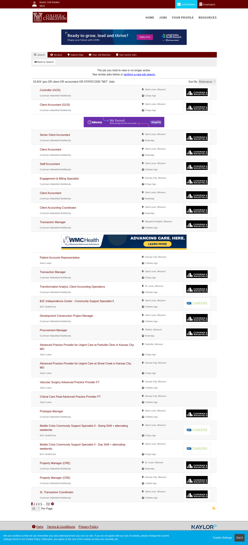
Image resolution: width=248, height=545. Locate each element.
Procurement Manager (53, 330)
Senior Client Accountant (55, 134)
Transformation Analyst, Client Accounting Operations (72, 286)
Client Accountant (50, 149)
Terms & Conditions (61, 526)
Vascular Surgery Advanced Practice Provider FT (70, 382)
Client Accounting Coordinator (58, 207)
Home (150, 17)
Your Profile (183, 17)
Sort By (192, 81)
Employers (207, 4)
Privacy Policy (88, 526)
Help (37, 526)
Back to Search (44, 62)
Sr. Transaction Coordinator (56, 492)
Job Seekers (186, 4)
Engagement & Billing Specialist (59, 178)
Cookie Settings (222, 537)
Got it (239, 537)
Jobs (163, 17)
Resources (208, 17)
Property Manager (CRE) (55, 463)
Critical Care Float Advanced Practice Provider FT (70, 396)
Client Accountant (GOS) (55, 104)
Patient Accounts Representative (60, 257)
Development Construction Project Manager (66, 315)
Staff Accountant (50, 164)
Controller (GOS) (50, 90)
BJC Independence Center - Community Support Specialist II (77, 301)
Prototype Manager (51, 411)
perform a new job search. (140, 74)
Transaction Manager (53, 222)
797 (48, 503)
